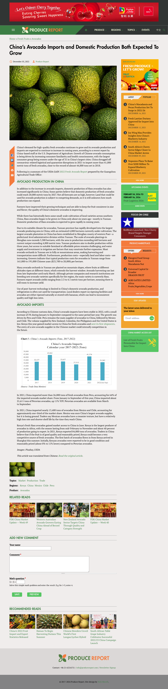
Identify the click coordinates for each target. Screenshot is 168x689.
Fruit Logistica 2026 (134, 200)
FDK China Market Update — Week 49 (18, 521)
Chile (46, 485)
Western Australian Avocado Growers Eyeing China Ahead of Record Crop (49, 524)
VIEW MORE (140, 180)
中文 (158, 30)
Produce (99, 30)
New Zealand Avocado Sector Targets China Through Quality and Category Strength (74, 524)
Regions (116, 30)
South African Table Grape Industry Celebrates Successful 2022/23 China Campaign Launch (103, 637)
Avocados (25, 490)
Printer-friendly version (12, 170)
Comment (15, 554)
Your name (14, 544)
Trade (42, 480)
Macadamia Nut (136, 264)
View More (140, 294)
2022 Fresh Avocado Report (73, 171)
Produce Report (42, 61)
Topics (131, 30)
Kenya (23, 485)
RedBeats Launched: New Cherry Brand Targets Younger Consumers (139, 232)
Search (164, 30)
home (86, 30)
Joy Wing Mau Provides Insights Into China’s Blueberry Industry (139, 135)
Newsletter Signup (108, 667)
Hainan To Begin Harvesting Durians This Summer (49, 634)
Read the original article (70, 455)
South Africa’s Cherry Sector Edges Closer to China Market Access (139, 149)
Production (32, 480)
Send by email (12, 175)
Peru (52, 485)
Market (22, 480)
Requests (147, 251)
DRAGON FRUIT (136, 275)
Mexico (38, 485)
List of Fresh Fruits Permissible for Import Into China (135, 343)
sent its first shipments (103, 323)
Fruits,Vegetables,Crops (140, 286)
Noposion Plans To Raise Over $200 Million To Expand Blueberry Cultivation (140, 165)
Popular (147, 97)
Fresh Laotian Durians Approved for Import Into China (141, 121)
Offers (131, 251)
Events (145, 30)
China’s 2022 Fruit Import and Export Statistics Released (18, 634)
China (30, 485)
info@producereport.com (87, 667)
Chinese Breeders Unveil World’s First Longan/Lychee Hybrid (75, 634)
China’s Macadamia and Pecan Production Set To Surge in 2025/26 (140, 107)
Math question (17, 578)
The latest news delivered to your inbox (138, 309)
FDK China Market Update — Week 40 (99, 521)
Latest (131, 97)
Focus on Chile (139, 215)
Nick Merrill (103, 682)
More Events (140, 206)
